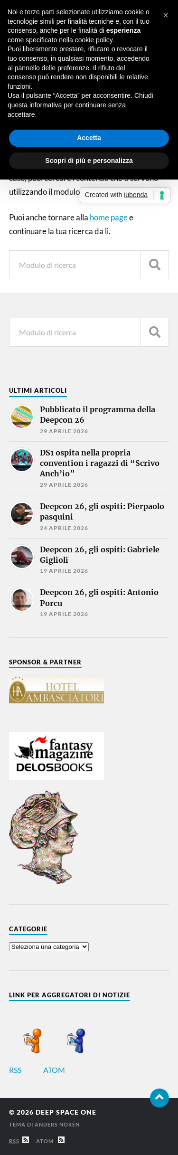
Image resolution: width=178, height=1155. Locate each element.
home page (109, 217)
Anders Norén (57, 1124)
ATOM (64, 1069)
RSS (25, 1069)
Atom (50, 1141)
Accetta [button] (89, 138)
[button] (165, 15)
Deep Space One (66, 1112)
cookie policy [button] (93, 40)
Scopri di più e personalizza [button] (88, 160)
